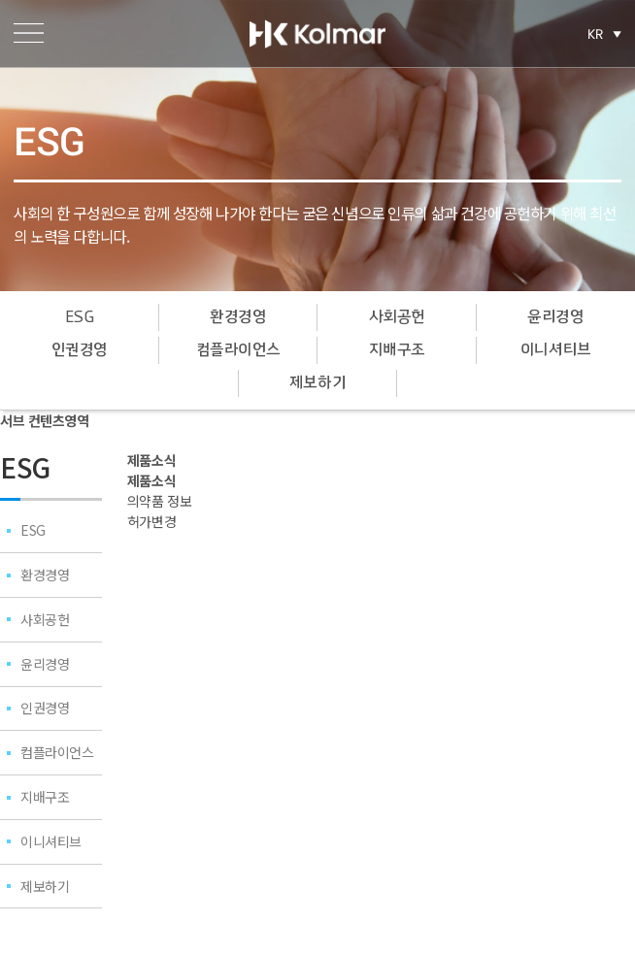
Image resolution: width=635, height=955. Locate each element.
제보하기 (317, 383)
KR (595, 34)
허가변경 (151, 521)
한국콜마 (317, 33)
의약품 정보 (159, 500)
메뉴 (29, 33)
